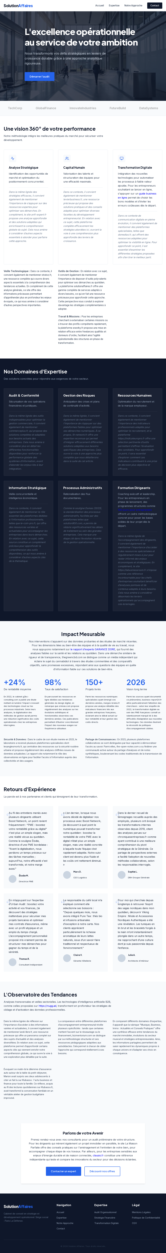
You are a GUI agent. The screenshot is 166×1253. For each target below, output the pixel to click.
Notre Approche (133, 5)
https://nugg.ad (47, 1005)
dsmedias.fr (124, 234)
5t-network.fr (79, 434)
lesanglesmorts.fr (13, 746)
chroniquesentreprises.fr (132, 836)
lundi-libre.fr (26, 1032)
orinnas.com (64, 706)
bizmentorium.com (82, 1035)
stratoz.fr (46, 274)
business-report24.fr (152, 700)
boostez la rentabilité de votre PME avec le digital (82, 836)
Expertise (114, 5)
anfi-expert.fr (38, 214)
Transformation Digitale (106, 1223)
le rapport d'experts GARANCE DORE (92, 649)
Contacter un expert (63, 1171)
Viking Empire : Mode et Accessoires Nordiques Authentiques (135, 916)
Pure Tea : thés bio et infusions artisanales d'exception (82, 920)
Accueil (99, 5)
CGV (134, 1223)
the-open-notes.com (128, 746)
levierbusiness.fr (72, 199)
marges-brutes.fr (111, 703)
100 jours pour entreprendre (135, 509)
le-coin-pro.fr (27, 523)
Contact (154, 5)
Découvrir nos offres (102, 1171)
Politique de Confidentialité (146, 1217)
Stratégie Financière (104, 1217)
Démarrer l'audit (39, 76)
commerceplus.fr (18, 430)
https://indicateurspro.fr (131, 438)
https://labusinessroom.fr (132, 570)
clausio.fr (98, 1155)
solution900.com (72, 523)
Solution (18, 5)
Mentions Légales (141, 1212)
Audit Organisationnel (105, 1212)
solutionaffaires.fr (83, 286)
